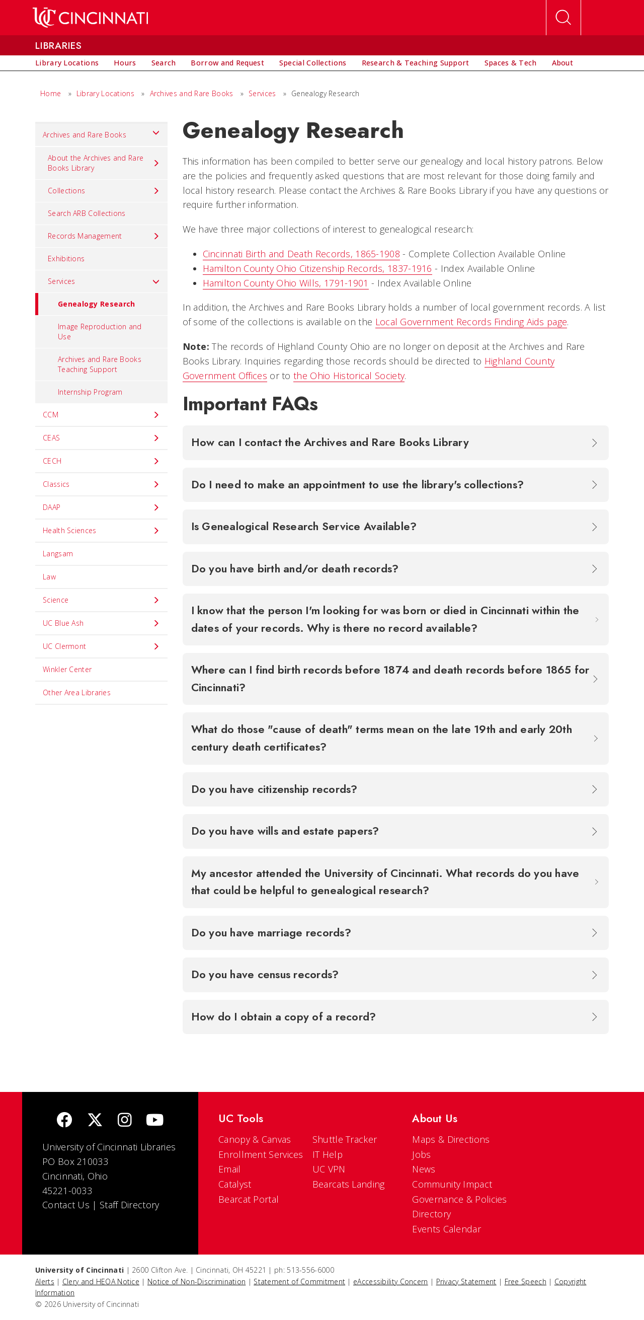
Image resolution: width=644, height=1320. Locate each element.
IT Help (327, 1154)
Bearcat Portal (248, 1199)
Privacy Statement (466, 1281)
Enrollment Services (260, 1154)
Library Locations (105, 93)
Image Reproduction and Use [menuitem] (100, 331)
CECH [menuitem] (101, 461)
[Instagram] (125, 1121)
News (423, 1169)
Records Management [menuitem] (104, 236)
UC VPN (329, 1169)
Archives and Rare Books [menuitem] (101, 132)
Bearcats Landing (348, 1184)
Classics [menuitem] (101, 484)
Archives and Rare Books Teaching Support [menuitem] (99, 364)
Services (262, 93)
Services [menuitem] (104, 281)
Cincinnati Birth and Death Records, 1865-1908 (301, 254)
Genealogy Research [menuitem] (85, 304)
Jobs (421, 1154)
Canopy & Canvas (254, 1139)
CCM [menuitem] (101, 414)
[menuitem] (67, 62)
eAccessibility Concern (390, 1281)
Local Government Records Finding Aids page (471, 322)
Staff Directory (129, 1205)
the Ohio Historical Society (349, 376)
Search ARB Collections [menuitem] (87, 213)
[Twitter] (95, 1121)
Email (229, 1169)
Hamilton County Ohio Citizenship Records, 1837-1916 (317, 268)
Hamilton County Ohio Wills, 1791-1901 (286, 283)
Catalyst (234, 1184)
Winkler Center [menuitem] (67, 669)
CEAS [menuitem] (101, 438)
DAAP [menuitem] (101, 507)
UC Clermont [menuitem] (101, 646)
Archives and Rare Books (191, 93)
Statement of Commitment (299, 1281)
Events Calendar (446, 1229)
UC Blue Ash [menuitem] (101, 623)
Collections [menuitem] (104, 190)
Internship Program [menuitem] (90, 392)
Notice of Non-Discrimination (196, 1281)
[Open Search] (563, 17)
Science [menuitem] (101, 600)
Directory (431, 1214)
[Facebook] (64, 1121)
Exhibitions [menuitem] (66, 258)
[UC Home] (90, 17)
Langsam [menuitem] (58, 553)
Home (50, 93)
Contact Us (66, 1205)
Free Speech (525, 1281)
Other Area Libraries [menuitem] (77, 692)
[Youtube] (155, 1121)
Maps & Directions (451, 1139)
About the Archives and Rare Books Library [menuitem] (104, 163)
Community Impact (452, 1184)
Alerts (44, 1281)
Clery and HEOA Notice (100, 1281)
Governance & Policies (459, 1199)
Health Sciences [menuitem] (101, 530)
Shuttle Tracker (344, 1139)
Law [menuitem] (49, 576)
